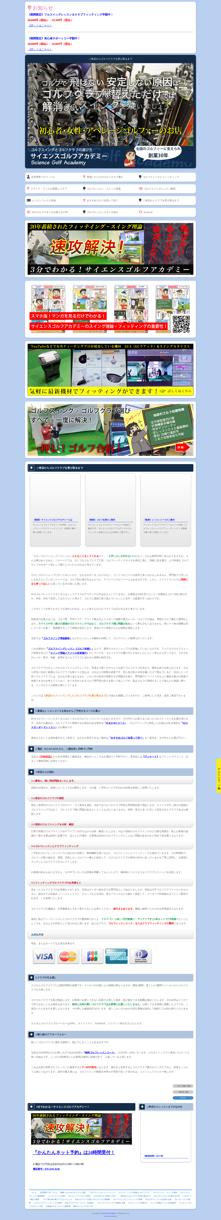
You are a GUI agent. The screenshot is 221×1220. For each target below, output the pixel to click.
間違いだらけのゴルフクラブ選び (103, 177)
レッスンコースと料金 (41, 200)
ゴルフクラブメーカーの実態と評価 (111, 1203)
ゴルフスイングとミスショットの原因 (127, 1199)
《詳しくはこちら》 (40, 25)
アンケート (151, 756)
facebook (145, 212)
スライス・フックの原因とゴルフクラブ (134, 1192)
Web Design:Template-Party (110, 1216)
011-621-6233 (51, 749)
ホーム (34, 1192)
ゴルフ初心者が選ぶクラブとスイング (57, 1199)
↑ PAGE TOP (183, 1092)
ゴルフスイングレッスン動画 (157, 188)
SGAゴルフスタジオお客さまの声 (47, 212)
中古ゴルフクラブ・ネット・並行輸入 (79, 1203)
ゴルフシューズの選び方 (137, 1203)
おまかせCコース (115, 723)
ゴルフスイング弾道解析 (56, 638)
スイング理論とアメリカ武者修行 (68, 653)
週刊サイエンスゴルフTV (83, 1206)
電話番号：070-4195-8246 (46, 1169)
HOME (183, 1098)
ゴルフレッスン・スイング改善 (102, 188)
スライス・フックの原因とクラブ (47, 188)
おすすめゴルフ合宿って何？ (100, 200)
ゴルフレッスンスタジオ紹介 (100, 212)
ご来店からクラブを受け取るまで (159, 200)
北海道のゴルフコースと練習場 (58, 1206)
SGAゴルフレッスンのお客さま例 (158, 1199)
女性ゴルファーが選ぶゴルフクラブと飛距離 (92, 1199)
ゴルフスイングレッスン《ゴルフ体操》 (70, 648)
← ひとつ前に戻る (183, 1086)
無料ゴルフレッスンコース (99, 1052)
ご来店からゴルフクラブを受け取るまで (59, 468)
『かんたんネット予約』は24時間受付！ (74, 1152)
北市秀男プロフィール (41, 177)
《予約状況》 (45, 756)
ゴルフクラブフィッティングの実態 (48, 1203)
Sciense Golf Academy (109, 1213)
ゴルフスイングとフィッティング (159, 177)
